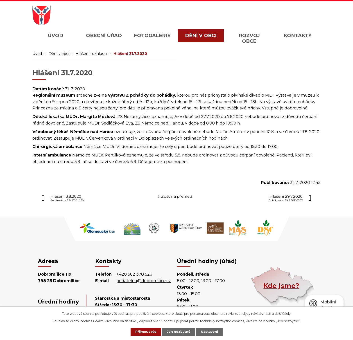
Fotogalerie (152, 35)
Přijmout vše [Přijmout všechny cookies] (145, 332)
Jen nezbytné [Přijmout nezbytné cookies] (178, 332)
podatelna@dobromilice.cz (143, 280)
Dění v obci (201, 35)
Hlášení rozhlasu (91, 53)
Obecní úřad (104, 35)
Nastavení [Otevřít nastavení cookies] (209, 332)
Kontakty (298, 35)
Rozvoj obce (249, 38)
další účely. (283, 314)
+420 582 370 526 (134, 274)
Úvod (55, 35)
